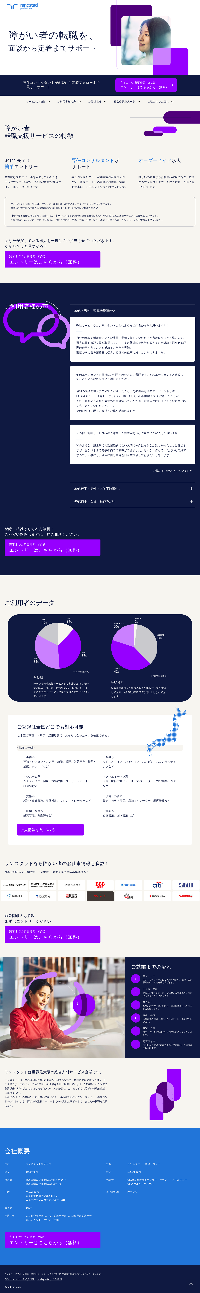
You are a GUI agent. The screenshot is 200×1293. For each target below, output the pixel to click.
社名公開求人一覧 (124, 101)
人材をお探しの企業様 (49, 1279)
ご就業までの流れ (158, 101)
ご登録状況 (95, 101)
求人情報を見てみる (37, 830)
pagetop (191, 1284)
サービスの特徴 (35, 101)
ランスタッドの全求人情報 (20, 1279)
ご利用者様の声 (66, 101)
